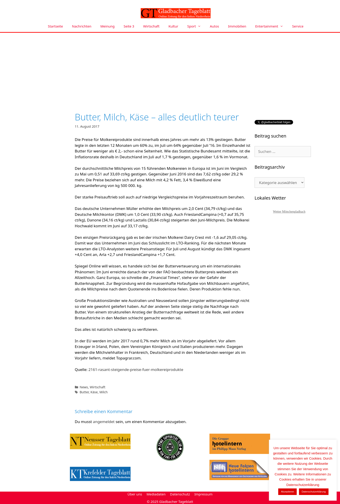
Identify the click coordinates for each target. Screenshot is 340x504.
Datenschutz (180, 494)
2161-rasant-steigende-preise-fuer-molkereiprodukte (135, 369)
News (84, 387)
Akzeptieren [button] (287, 491)
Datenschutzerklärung (314, 491)
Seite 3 (129, 26)
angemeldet (104, 421)
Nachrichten (81, 26)
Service (297, 26)
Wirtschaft (151, 26)
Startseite (55, 26)
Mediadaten (156, 494)
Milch (103, 392)
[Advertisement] (170, 66)
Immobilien (237, 26)
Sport (196, 26)
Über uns (134, 494)
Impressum (203, 494)
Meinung (107, 26)
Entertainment (271, 26)
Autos (214, 26)
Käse (94, 392)
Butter (84, 392)
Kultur (173, 26)
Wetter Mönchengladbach (289, 211)
